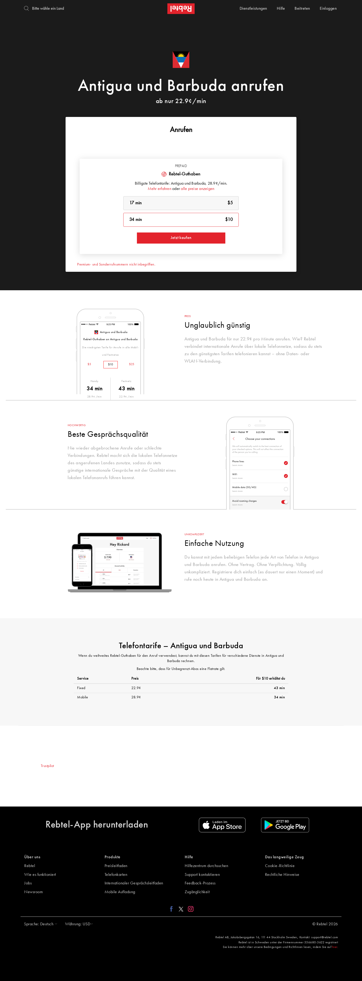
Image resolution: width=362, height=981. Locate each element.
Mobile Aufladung (120, 892)
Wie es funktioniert (40, 875)
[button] (39, 924)
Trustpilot (47, 766)
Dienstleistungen (253, 8)
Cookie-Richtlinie (280, 866)
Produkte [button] (113, 857)
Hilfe (281, 8)
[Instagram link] (190, 909)
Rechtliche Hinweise (282, 875)
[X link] (181, 909)
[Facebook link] (173, 909)
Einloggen (328, 8)
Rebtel (29, 866)
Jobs (28, 883)
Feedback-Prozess (200, 883)
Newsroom (33, 892)
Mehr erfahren (159, 189)
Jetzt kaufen (181, 238)
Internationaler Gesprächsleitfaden (134, 883)
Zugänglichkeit (197, 892)
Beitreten (302, 8)
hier (334, 947)
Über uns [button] (32, 857)
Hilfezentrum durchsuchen (206, 866)
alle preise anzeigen (197, 189)
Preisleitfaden (116, 866)
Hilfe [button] (189, 857)
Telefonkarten (116, 875)
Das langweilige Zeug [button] (284, 857)
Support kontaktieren (202, 875)
